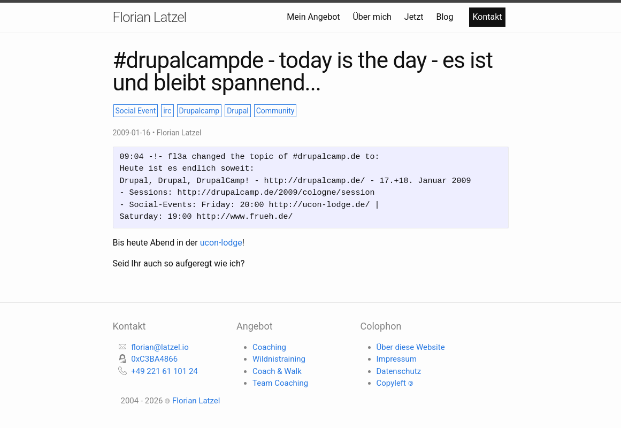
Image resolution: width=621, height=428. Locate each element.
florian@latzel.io (160, 347)
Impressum (397, 359)
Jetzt (415, 17)
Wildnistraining (278, 359)
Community (275, 110)
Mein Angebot (314, 17)
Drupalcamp (199, 110)
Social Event (136, 110)
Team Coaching (280, 383)
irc (167, 110)
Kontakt (487, 17)
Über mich (372, 17)
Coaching (269, 347)
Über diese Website (411, 347)
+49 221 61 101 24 (164, 371)
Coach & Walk (277, 371)
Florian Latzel (150, 17)
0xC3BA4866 (154, 359)
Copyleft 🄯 (395, 383)
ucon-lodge (221, 243)
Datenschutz (399, 371)
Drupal (238, 110)
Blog (445, 17)
